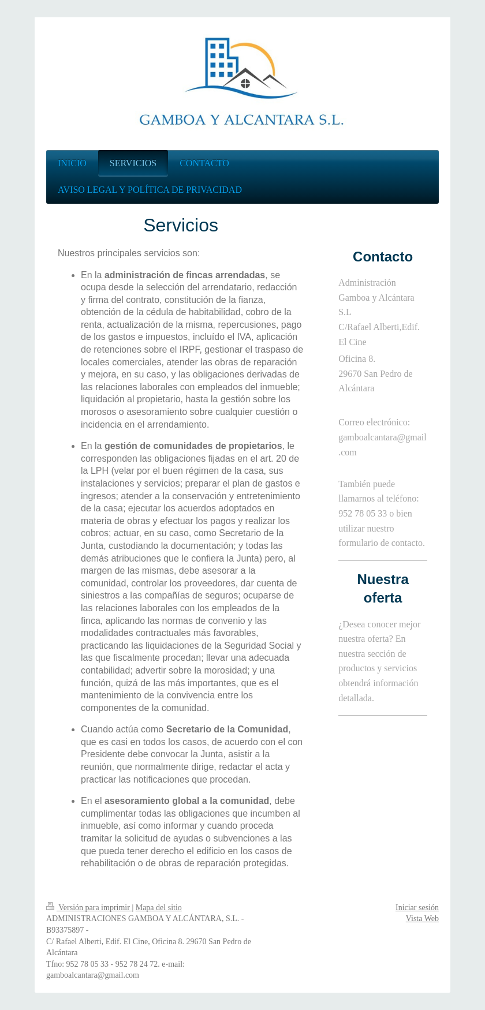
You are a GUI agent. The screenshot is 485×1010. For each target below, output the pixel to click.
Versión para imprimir (89, 907)
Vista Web (422, 918)
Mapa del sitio (159, 907)
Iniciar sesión (417, 907)
